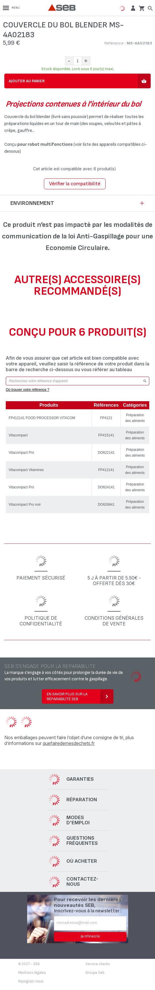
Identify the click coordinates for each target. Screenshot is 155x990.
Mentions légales (32, 972)
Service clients (97, 964)
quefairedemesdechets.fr (69, 743)
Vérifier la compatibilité (74, 184)
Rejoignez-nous (31, 981)
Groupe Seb (94, 972)
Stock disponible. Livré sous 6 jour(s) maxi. (77, 68)
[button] (132, 8)
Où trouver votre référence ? (27, 390)
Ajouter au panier (27, 81)
